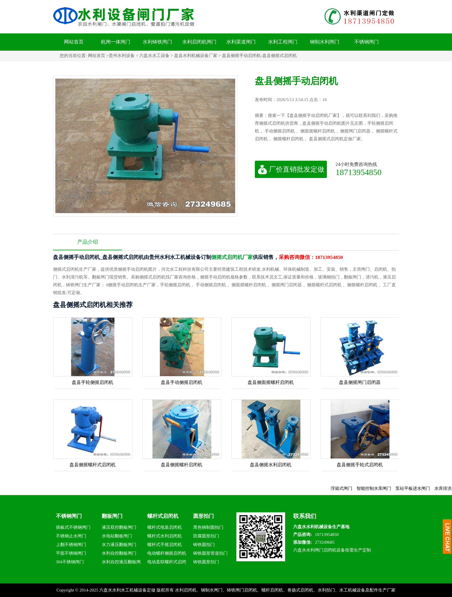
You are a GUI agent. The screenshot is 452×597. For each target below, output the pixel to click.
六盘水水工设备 (154, 55)
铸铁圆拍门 (204, 544)
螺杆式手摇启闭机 (164, 544)
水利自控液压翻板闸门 (121, 563)
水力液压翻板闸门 (119, 544)
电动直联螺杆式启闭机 (166, 563)
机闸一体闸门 (115, 42)
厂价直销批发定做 (291, 169)
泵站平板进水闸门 (416, 488)
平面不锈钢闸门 (71, 553)
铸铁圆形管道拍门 (210, 553)
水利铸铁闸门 (157, 42)
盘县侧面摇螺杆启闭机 (271, 382)
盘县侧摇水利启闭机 (270, 464)
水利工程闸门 (282, 42)
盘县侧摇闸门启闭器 (360, 382)
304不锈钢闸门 (70, 562)
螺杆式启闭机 (162, 516)
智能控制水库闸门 (377, 488)
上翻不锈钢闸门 (71, 544)
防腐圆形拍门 (206, 536)
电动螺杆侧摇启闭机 (166, 553)
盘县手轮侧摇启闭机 (92, 382)
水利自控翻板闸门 (119, 553)
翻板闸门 (112, 516)
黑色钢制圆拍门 (208, 527)
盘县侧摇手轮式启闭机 (360, 464)
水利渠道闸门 (241, 42)
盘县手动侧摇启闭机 (181, 382)
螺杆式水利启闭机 (164, 536)
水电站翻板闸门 (117, 536)
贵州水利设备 (122, 55)
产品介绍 (87, 242)
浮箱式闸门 (345, 488)
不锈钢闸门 (366, 42)
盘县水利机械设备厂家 (195, 55)
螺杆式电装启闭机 (164, 527)
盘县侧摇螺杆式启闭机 (92, 464)
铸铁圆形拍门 (206, 562)
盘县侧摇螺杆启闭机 (181, 464)
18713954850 (359, 172)
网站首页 (74, 42)
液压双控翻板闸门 (119, 527)
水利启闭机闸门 (199, 42)
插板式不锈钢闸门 (73, 527)
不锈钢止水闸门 (71, 536)
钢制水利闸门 (324, 42)
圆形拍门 (203, 516)
